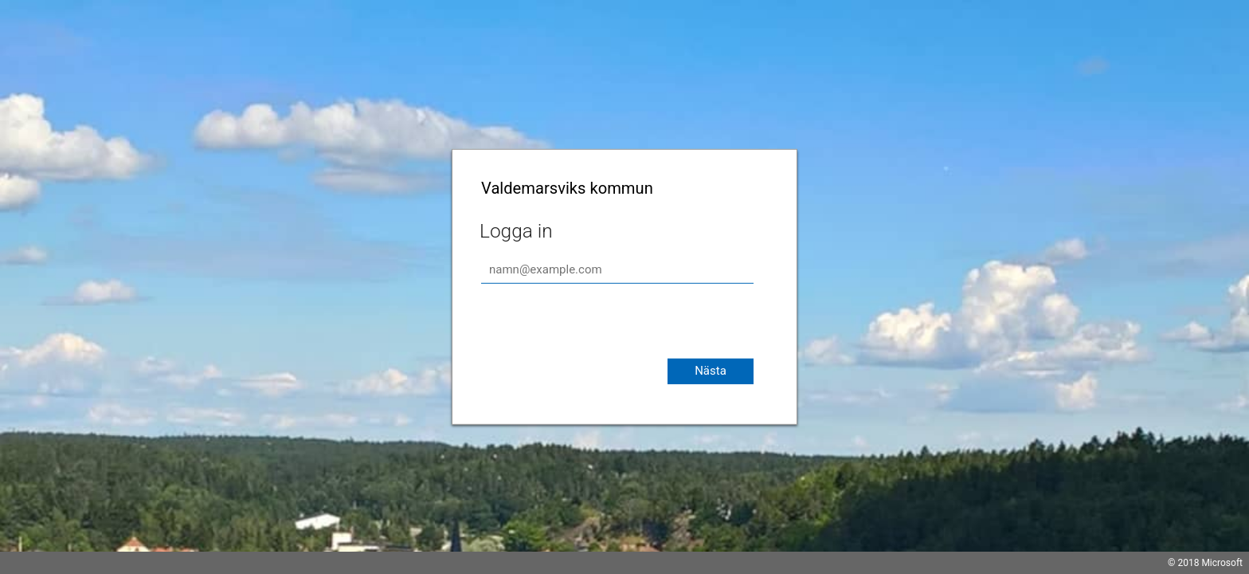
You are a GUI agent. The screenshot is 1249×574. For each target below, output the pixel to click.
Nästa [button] (710, 371)
